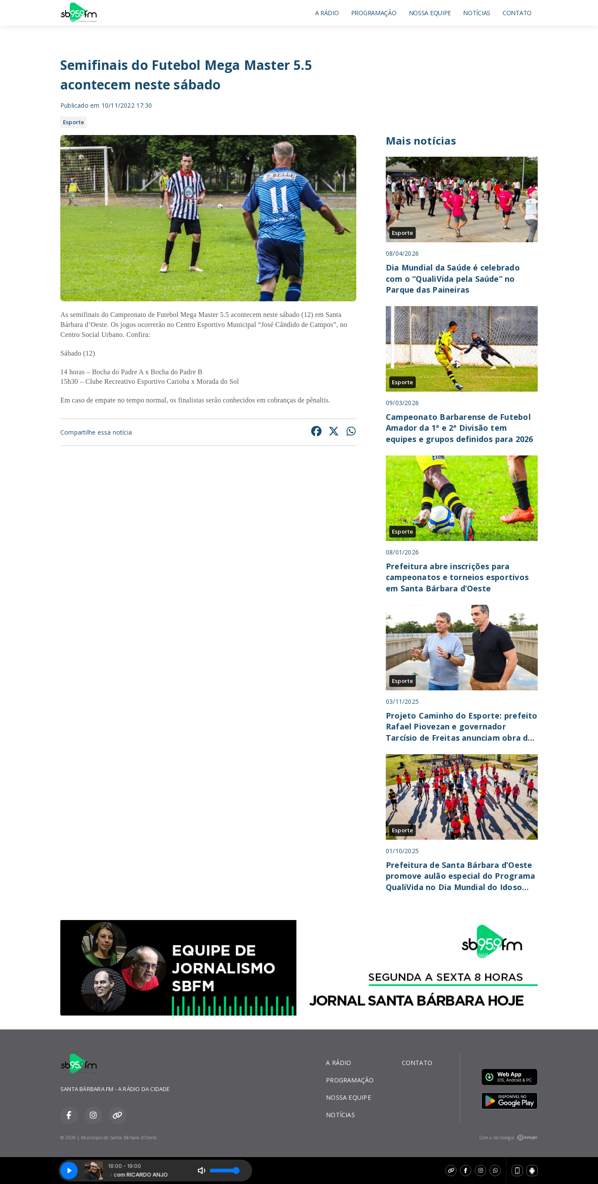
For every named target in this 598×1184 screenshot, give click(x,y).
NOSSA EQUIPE (430, 13)
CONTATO (517, 13)
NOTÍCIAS (476, 13)
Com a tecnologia (508, 1138)
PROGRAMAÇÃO (374, 13)
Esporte (73, 122)
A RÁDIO (327, 13)
